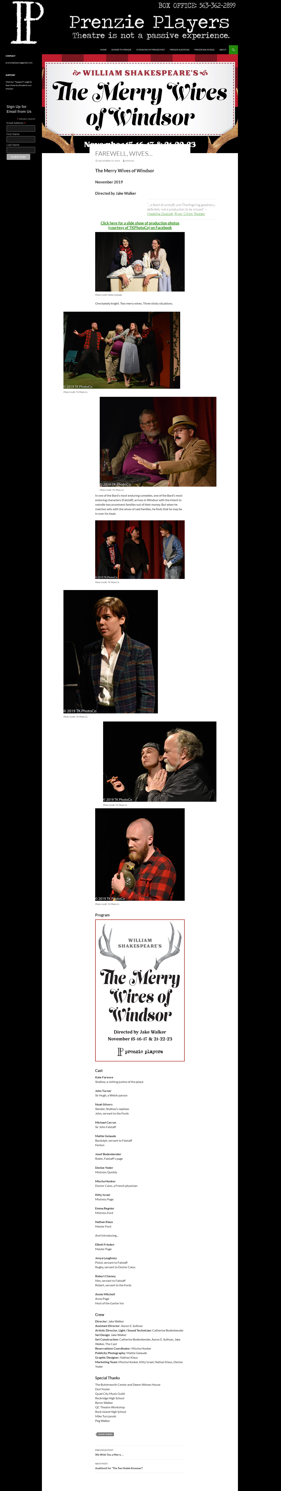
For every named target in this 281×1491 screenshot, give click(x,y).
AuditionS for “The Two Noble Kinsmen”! (140, 1465)
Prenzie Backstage (204, 49)
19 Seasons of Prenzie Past (150, 49)
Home (103, 49)
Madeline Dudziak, (176, 213)
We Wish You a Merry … (140, 1452)
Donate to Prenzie (121, 49)
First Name (13, 134)
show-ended (105, 1434)
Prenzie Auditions (179, 49)
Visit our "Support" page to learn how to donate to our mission (19, 85)
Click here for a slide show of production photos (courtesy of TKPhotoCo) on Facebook (140, 225)
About (222, 49)
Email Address (16, 123)
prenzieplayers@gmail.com (19, 62)
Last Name (13, 144)
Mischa (129, 160)
